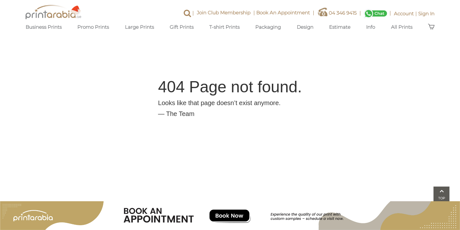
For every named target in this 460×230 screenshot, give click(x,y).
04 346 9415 (340, 13)
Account (406, 14)
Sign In (426, 14)
